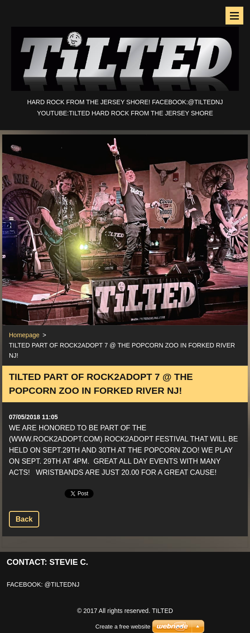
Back (24, 519)
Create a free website (123, 615)
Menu (234, 16)
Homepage (24, 335)
